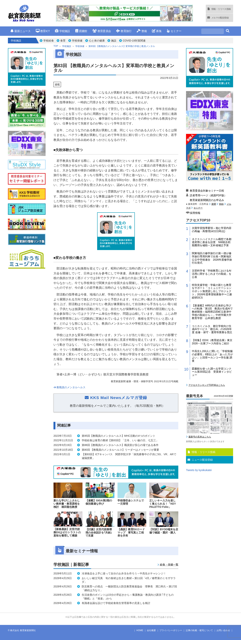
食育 (63, 40)
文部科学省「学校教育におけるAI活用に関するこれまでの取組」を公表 (211, 274)
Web (221, 204)
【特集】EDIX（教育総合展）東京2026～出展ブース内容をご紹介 (212, 342)
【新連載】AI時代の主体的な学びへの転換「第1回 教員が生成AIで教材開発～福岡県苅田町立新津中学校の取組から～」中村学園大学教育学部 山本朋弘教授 (212, 312)
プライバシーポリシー (170, 630)
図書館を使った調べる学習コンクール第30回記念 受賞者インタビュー (212, 372)
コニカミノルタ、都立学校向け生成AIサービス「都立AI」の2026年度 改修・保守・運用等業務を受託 (212, 329)
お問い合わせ (223, 630)
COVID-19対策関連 (134, 40)
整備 (142, 31)
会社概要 (151, 630)
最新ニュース (21, 31)
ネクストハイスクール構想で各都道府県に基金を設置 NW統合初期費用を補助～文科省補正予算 (211, 242)
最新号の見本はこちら (199, 436)
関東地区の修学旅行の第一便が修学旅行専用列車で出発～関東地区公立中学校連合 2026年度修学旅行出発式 (212, 258)
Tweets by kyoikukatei (199, 470)
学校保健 (77, 40)
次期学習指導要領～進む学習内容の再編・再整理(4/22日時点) (211, 229)
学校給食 (48, 40)
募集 (157, 31)
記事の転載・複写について (199, 630)
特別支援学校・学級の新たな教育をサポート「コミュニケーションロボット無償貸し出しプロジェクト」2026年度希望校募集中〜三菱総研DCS (212, 291)
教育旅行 (123, 31)
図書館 (81, 31)
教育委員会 (101, 31)
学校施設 (62, 31)
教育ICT (43, 31)
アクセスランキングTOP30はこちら (206, 385)
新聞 (213, 204)
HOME (140, 630)
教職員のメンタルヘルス (69, 387)
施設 (113, 40)
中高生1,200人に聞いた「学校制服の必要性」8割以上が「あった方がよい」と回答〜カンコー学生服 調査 (212, 356)
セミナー (174, 31)
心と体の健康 (97, 40)
